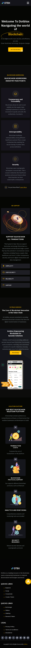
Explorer (8, 588)
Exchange (8, 607)
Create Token (9, 597)
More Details (15, 352)
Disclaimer (8, 632)
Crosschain (8, 594)
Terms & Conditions (11, 629)
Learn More (23, 187)
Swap (7, 591)
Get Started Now (15, 49)
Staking (7, 613)
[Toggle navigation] (28, 3)
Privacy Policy (9, 626)
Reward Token (10, 616)
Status (7, 610)
